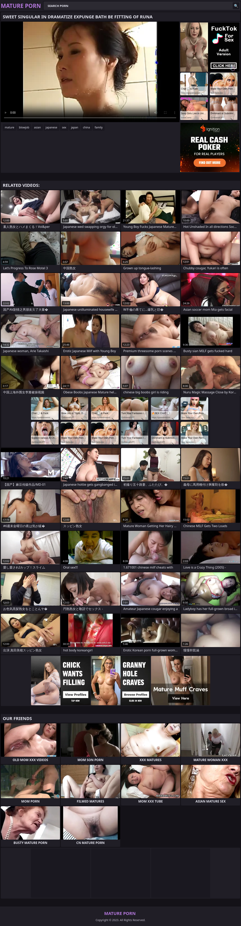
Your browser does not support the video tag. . (90, 72)
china (86, 127)
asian (37, 127)
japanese (51, 127)
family (99, 127)
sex (64, 127)
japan (74, 127)
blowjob (24, 127)
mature (9, 127)
